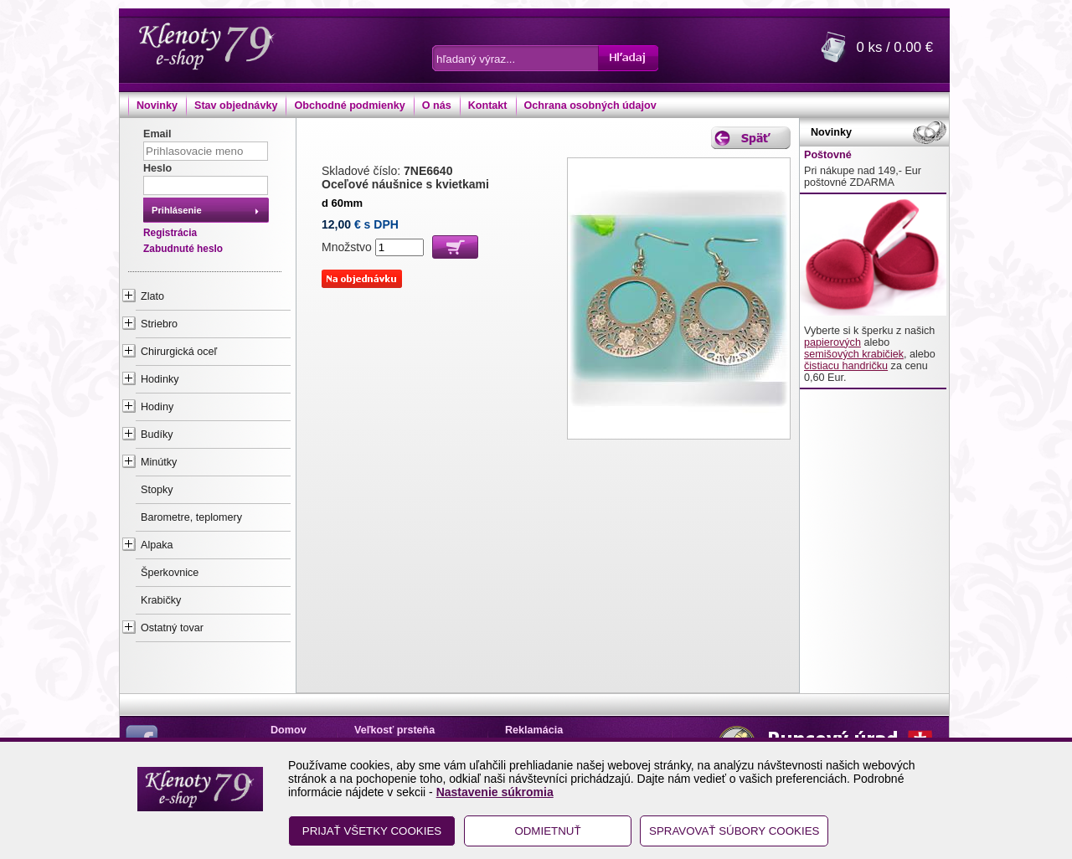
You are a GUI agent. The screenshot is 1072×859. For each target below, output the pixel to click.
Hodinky (160, 379)
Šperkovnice (169, 573)
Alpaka (157, 545)
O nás (436, 105)
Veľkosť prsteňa (394, 730)
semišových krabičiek (854, 354)
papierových (832, 342)
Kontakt (488, 105)
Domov (289, 730)
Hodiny (157, 407)
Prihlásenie (177, 210)
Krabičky (161, 600)
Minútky (159, 462)
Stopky (157, 490)
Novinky (157, 105)
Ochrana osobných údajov (590, 105)
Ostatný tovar (172, 628)
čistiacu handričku (846, 366)
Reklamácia (534, 730)
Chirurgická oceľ (179, 351)
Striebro (159, 324)
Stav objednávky (235, 105)
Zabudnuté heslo (183, 249)
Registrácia (170, 233)
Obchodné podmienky (349, 105)
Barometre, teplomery (191, 517)
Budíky (157, 434)
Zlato (152, 296)
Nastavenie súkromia (495, 792)
